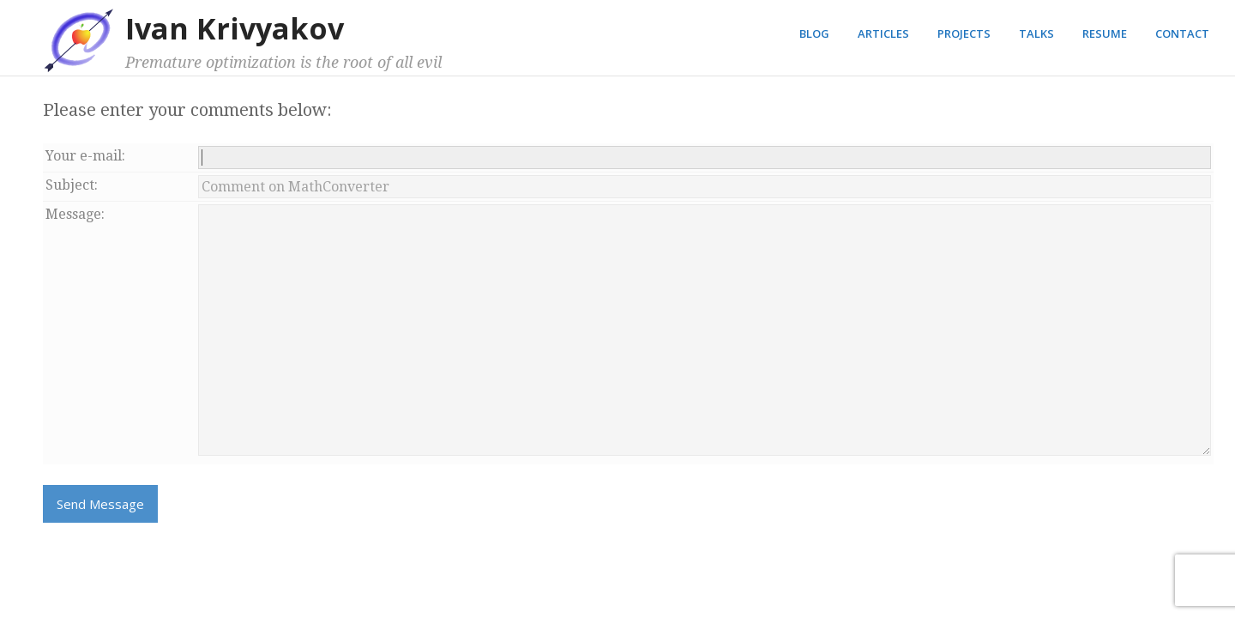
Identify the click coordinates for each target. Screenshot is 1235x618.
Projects (964, 33)
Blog (814, 33)
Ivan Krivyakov (234, 28)
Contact (1182, 33)
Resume (1104, 33)
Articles (883, 33)
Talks (1036, 33)
